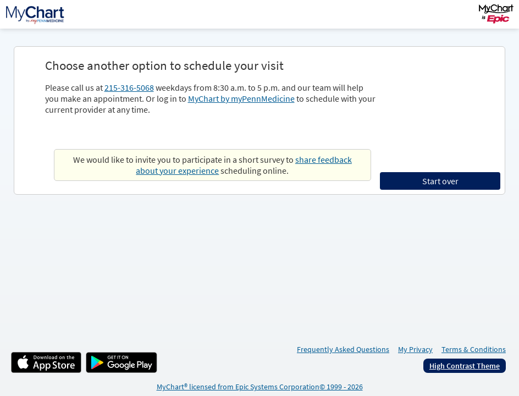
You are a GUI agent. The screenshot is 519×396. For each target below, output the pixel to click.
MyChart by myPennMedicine (241, 98)
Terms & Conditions (473, 349)
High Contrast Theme (464, 366)
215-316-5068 (129, 87)
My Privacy (415, 349)
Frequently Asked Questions (343, 349)
